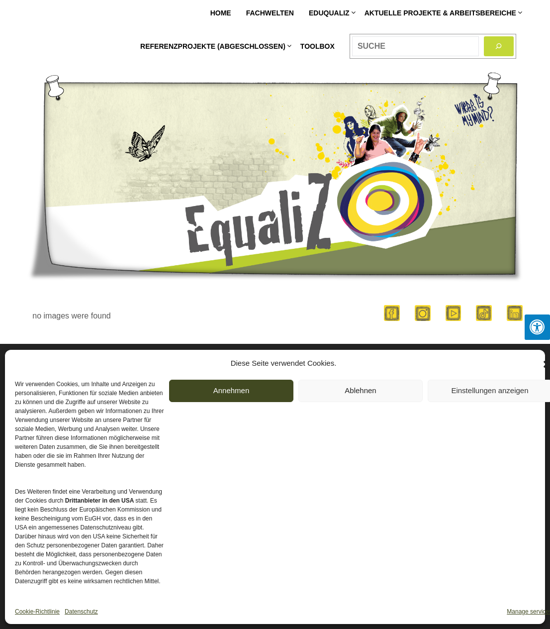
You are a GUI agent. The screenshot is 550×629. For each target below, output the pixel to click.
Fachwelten (270, 13)
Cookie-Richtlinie (37, 611)
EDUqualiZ (329, 13)
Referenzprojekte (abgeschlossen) (212, 46)
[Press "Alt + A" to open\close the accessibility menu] (537, 327)
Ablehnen (360, 390)
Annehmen (231, 390)
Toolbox (317, 46)
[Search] (499, 46)
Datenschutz (81, 611)
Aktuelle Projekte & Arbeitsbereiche (440, 13)
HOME (220, 13)
